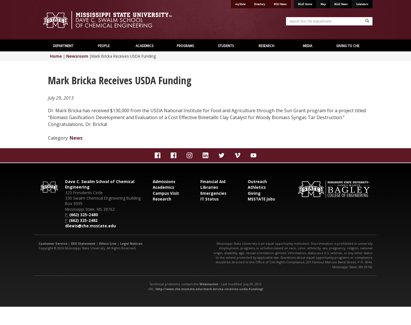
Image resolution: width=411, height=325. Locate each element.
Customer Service (53, 243)
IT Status (209, 199)
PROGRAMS (185, 45)
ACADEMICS (144, 45)
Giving (254, 193)
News (76, 138)
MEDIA (307, 45)
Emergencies (213, 193)
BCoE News (341, 4)
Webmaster (209, 284)
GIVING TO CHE (347, 45)
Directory (259, 4)
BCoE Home (305, 4)
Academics (163, 187)
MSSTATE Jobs (261, 199)
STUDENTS (226, 45)
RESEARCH (266, 45)
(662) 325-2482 (83, 220)
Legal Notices (131, 243)
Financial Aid (212, 181)
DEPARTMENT (63, 45)
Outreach (257, 181)
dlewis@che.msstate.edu (90, 225)
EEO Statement (83, 243)
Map (323, 4)
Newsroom (77, 56)
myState (240, 4)
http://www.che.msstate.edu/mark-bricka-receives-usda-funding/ (209, 289)
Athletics (257, 187)
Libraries (209, 187)
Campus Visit (166, 193)
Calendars (362, 4)
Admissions (164, 181)
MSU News (280, 4)
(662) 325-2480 (83, 214)
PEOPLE (104, 45)
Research (162, 199)
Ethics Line (107, 243)
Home (56, 56)
